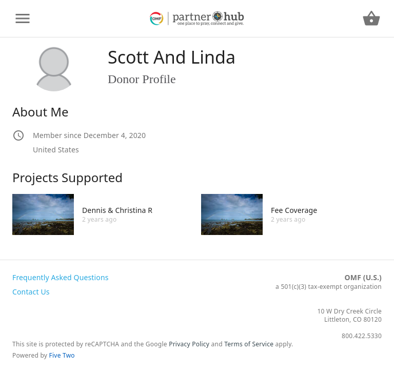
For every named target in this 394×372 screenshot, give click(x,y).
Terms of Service (248, 344)
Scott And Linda (171, 57)
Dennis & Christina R (117, 210)
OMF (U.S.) (363, 277)
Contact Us (31, 292)
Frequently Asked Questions (60, 277)
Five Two (62, 355)
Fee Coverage (294, 210)
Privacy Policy (189, 344)
